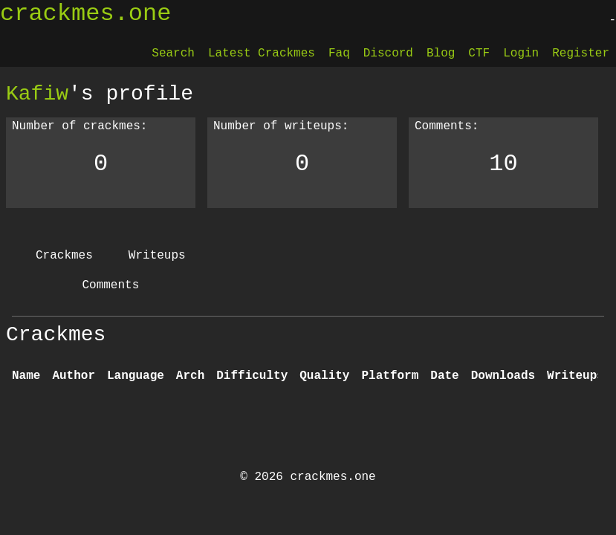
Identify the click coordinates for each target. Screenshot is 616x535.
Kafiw (37, 94)
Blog (441, 53)
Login (521, 53)
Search (173, 53)
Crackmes (64, 255)
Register (580, 53)
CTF (479, 53)
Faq (339, 53)
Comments (110, 285)
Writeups (157, 255)
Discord (388, 53)
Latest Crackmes (261, 53)
